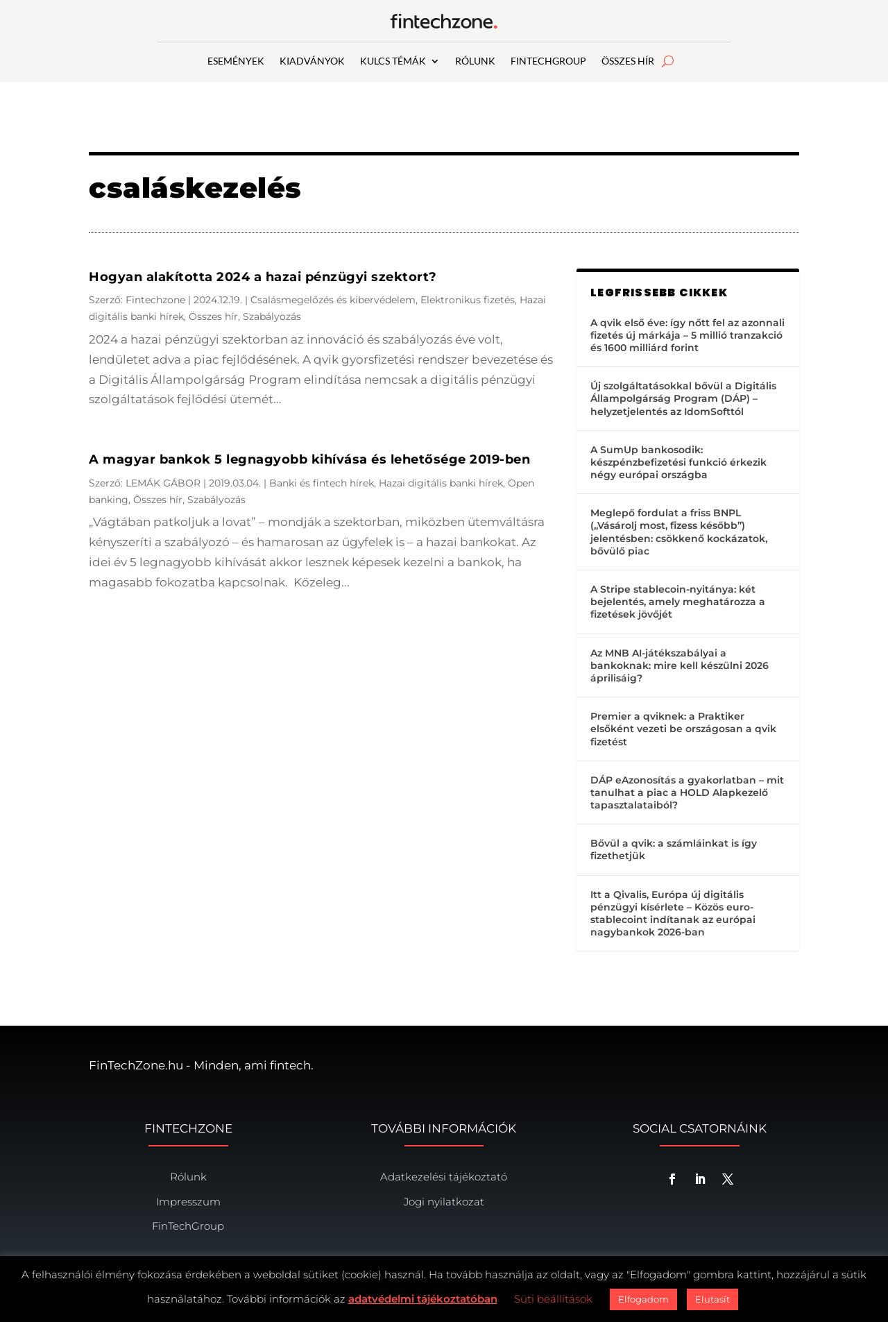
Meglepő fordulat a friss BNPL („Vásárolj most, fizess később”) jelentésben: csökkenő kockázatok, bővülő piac (678, 532)
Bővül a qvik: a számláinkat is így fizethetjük (673, 849)
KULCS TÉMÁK (393, 61)
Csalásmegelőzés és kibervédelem (333, 300)
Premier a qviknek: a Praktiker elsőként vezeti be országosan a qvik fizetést (683, 728)
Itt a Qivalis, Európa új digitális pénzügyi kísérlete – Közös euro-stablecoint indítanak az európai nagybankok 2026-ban (672, 913)
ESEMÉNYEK (235, 61)
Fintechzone (155, 300)
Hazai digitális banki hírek (441, 483)
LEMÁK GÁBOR (163, 483)
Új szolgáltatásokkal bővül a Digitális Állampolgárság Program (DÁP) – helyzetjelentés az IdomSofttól (683, 398)
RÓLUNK (475, 61)
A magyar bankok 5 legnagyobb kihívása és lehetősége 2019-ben (309, 459)
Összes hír (213, 316)
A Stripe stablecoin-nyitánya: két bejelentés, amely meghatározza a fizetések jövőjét (677, 601)
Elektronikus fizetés (467, 300)
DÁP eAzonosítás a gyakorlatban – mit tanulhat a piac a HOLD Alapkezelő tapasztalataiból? (687, 792)
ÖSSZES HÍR (627, 61)
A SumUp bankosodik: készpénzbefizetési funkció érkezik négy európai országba (678, 462)
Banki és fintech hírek (321, 483)
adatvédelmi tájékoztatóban (422, 1298)
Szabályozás (272, 316)
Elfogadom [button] (643, 1299)
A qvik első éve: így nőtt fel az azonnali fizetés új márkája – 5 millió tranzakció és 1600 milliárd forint (687, 335)
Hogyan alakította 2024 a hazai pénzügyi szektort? (263, 277)
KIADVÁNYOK (312, 61)
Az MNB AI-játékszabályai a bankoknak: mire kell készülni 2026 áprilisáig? (679, 665)
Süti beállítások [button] (553, 1298)
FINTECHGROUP (548, 61)
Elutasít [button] (712, 1299)
